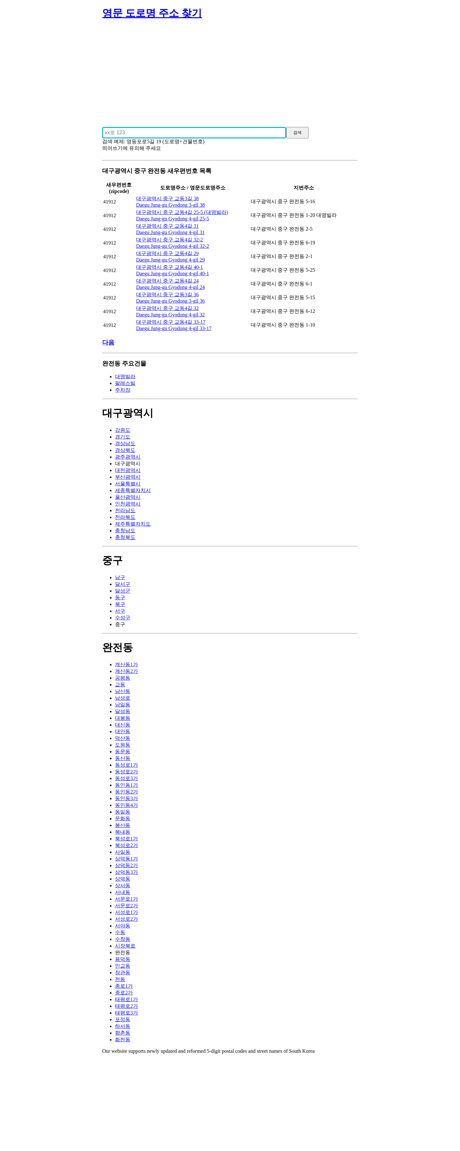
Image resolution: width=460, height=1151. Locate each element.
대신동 (122, 724)
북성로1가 (126, 838)
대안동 (122, 731)
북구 (120, 604)
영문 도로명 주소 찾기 (152, 13)
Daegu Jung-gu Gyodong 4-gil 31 (170, 232)
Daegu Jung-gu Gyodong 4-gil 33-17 (173, 328)
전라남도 (125, 510)
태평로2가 (126, 1006)
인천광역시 (128, 503)
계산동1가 (126, 664)
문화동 (122, 818)
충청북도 (125, 537)
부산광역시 (128, 477)
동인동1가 (126, 785)
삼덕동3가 (126, 872)
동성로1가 (126, 765)
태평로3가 (126, 1012)
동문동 (122, 751)
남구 (120, 577)
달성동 (122, 711)
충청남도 (125, 530)
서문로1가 (126, 899)
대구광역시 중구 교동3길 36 (167, 294)
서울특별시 (128, 483)
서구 (120, 611)
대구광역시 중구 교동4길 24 (167, 281)
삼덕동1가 (126, 858)
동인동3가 (126, 798)
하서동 (122, 1026)
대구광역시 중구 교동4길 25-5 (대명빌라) (182, 212)
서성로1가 (126, 912)
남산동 (122, 691)
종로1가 (124, 986)
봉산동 (122, 825)
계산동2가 (126, 671)
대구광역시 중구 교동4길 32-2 (169, 239)
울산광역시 (128, 497)
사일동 (122, 852)
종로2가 (124, 992)
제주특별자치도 (133, 524)
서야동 (122, 925)
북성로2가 (126, 845)
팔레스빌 (125, 383)
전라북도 (125, 517)
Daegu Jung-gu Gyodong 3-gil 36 (170, 301)
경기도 (122, 436)
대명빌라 (125, 376)
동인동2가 (126, 791)
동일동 (122, 812)
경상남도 (125, 443)
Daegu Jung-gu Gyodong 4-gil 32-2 (172, 246)
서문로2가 (126, 905)
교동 (120, 684)
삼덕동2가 (126, 865)
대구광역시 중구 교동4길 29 (167, 253)
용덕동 (122, 959)
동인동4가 (126, 805)
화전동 (122, 1039)
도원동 (122, 745)
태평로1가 (126, 999)
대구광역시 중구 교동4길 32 (167, 308)
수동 (120, 932)
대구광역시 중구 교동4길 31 (167, 226)
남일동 (122, 704)
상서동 (122, 885)
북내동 (122, 832)
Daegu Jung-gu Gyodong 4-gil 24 (170, 287)
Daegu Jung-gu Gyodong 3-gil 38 (170, 205)
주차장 (122, 390)
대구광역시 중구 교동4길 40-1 (169, 267)
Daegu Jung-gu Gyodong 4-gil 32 (170, 314)
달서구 (122, 584)
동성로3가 (126, 778)
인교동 (122, 966)
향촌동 (122, 1033)
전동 (120, 979)
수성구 (122, 617)
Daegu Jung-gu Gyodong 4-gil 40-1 (172, 273)
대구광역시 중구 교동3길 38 (167, 198)
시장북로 (125, 945)
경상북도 (125, 450)
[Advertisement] (230, 70)
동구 (120, 597)
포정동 (122, 1019)
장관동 (122, 972)
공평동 (122, 678)
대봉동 (122, 718)
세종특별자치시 (133, 490)
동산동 (122, 758)
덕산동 (122, 738)
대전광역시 (128, 470)
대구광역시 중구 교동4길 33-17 (170, 322)
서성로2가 (126, 919)
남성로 (122, 698)
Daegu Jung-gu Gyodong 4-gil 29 (170, 259)
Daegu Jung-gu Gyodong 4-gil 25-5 (172, 218)
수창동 (122, 939)
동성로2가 (126, 771)
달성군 (122, 591)
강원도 (122, 430)
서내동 (122, 892)
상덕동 (122, 879)
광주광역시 (128, 457)
